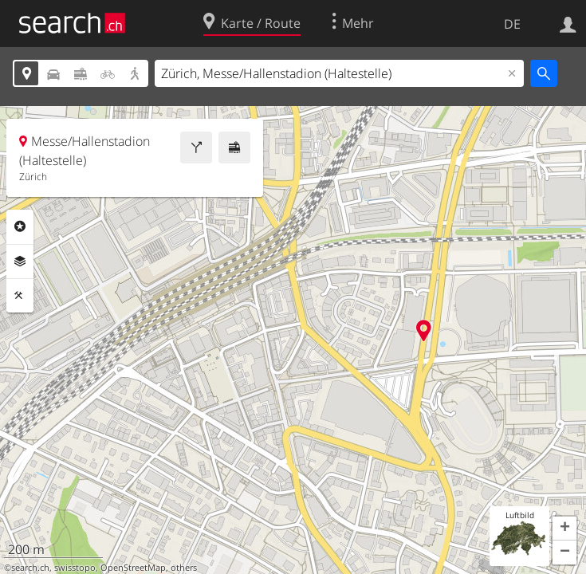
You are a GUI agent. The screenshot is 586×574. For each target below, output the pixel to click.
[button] (564, 529)
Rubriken (19, 226)
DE (512, 24)
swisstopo (75, 567)
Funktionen (19, 296)
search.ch (30, 567)
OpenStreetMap (133, 567)
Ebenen (19, 261)
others (184, 567)
